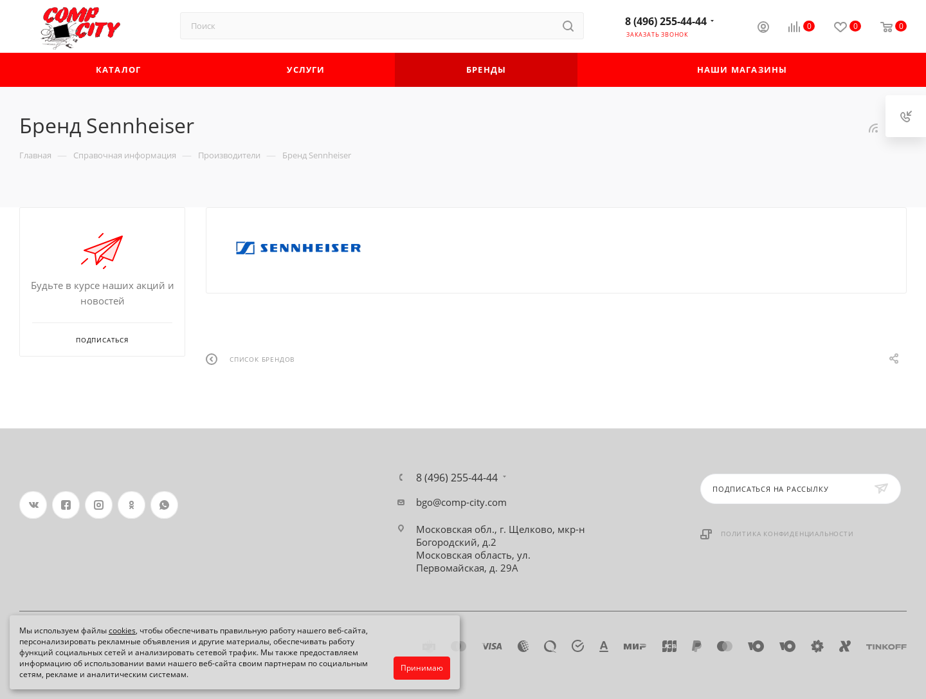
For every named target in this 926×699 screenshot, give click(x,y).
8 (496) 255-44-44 (666, 21)
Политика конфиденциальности (787, 533)
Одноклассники (131, 505)
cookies (122, 630)
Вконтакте (33, 505)
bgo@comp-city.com (461, 502)
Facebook (66, 505)
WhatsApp (164, 505)
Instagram (99, 505)
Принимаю (422, 667)
